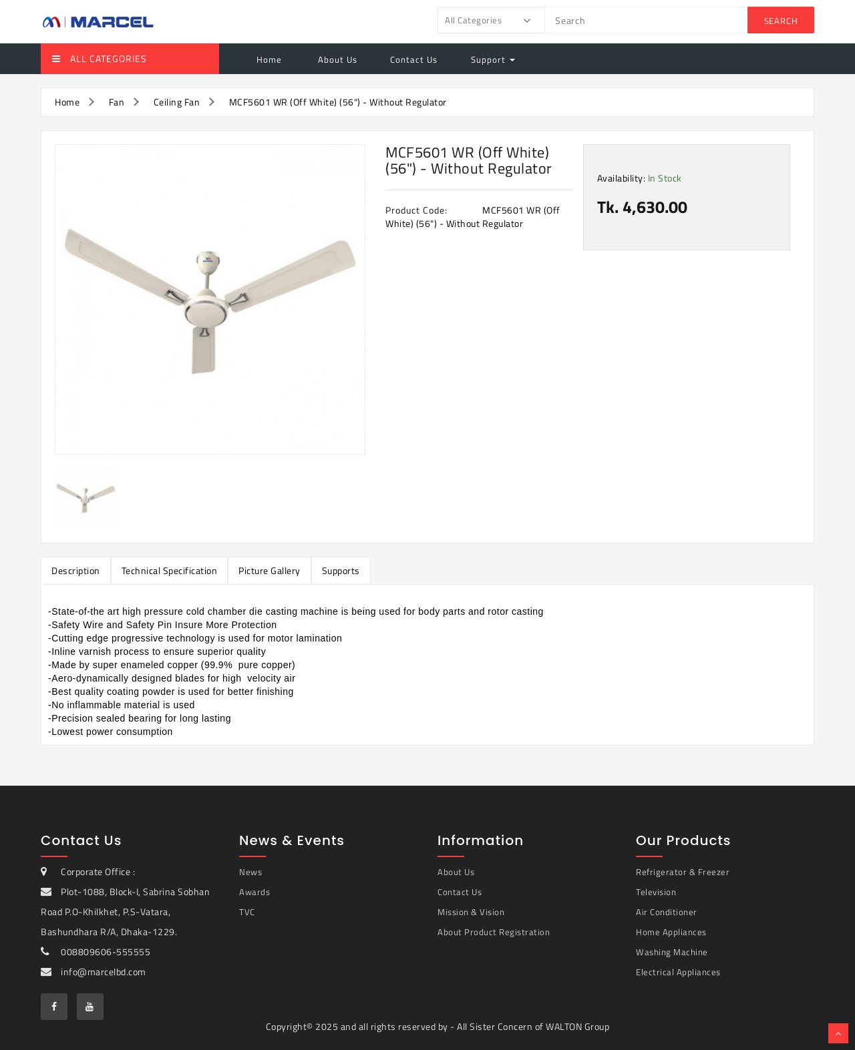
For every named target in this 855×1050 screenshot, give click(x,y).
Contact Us (414, 59)
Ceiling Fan (177, 102)
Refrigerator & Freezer (682, 871)
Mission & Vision (471, 911)
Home (269, 59)
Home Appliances (671, 932)
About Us (336, 59)
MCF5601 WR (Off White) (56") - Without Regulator (338, 102)
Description (75, 570)
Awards (254, 891)
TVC (247, 911)
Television (656, 891)
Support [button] (493, 59)
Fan (117, 102)
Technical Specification (170, 570)
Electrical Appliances (678, 972)
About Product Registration (494, 932)
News (250, 871)
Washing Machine (672, 952)
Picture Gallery (269, 570)
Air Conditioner (666, 911)
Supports (341, 570)
